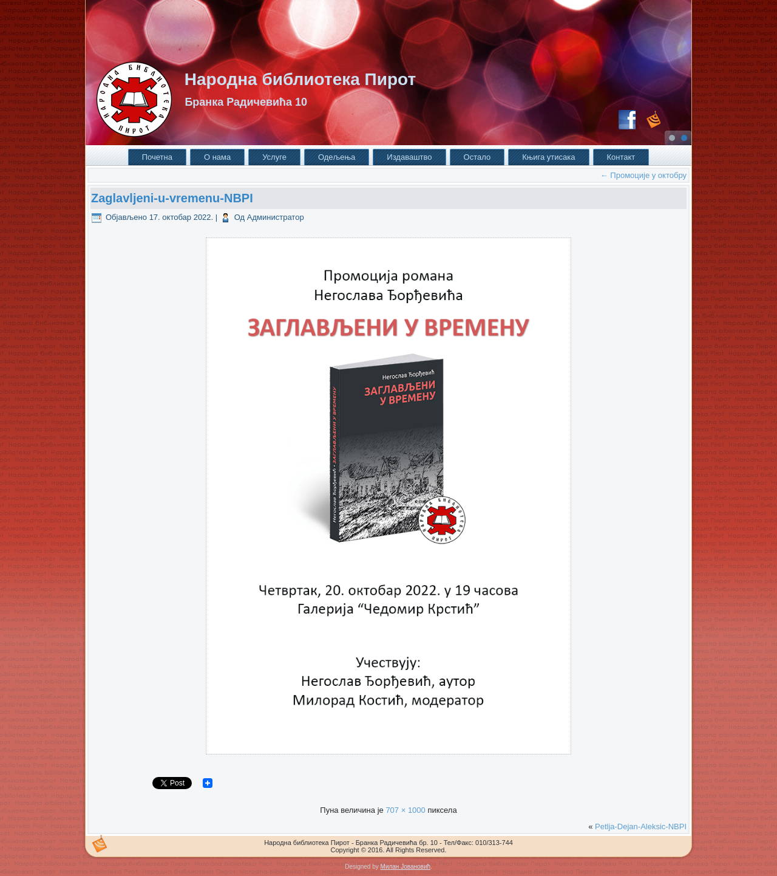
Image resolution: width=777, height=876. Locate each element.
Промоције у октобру (643, 175)
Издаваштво (409, 157)
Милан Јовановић (405, 866)
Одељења (336, 157)
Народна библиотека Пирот (300, 79)
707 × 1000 (405, 810)
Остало (477, 157)
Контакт (621, 157)
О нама (217, 157)
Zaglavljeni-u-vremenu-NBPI (172, 198)
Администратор (275, 217)
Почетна (157, 157)
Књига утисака (548, 157)
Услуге (274, 157)
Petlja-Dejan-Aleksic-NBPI (641, 826)
